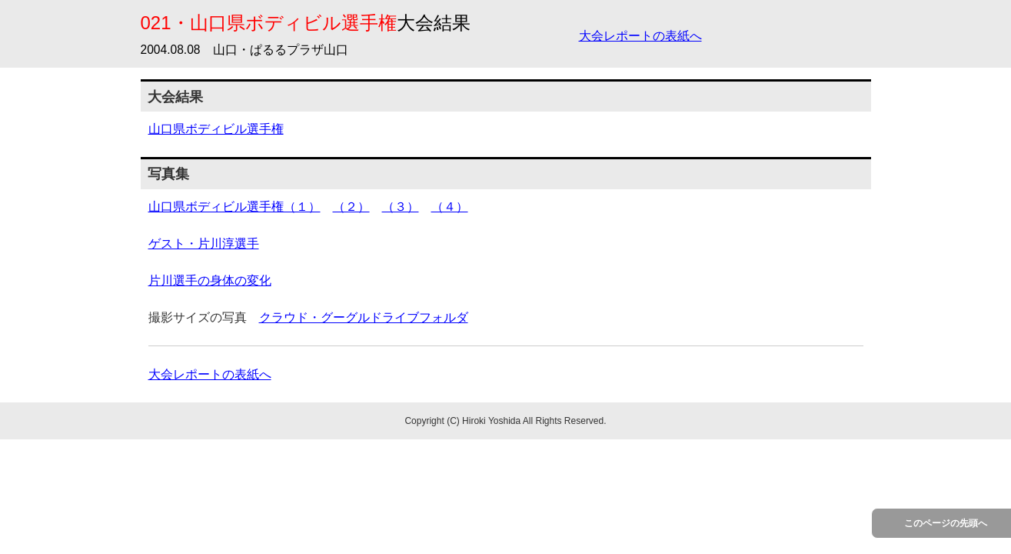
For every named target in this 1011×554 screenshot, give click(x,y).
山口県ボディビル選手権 (216, 128)
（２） (351, 206)
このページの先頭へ (945, 523)
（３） (400, 206)
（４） (449, 206)
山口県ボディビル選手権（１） (234, 206)
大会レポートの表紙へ (640, 35)
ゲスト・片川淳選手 (203, 243)
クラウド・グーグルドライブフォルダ (363, 317)
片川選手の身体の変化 (209, 280)
